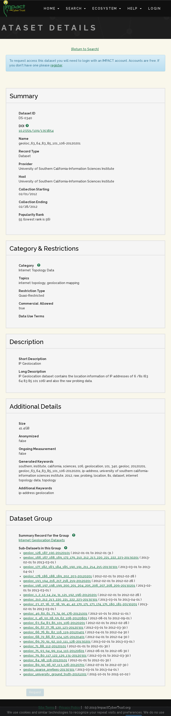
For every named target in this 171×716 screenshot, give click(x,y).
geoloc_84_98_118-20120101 (45, 660)
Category (29, 265)
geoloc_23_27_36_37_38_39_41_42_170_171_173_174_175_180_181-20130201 (80, 604)
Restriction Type (32, 291)
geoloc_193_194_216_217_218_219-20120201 (57, 581)
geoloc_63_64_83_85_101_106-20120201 (54, 623)
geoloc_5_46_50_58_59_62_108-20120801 (55, 618)
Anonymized (29, 436)
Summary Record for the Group (47, 535)
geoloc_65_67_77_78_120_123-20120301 (53, 627)
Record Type (29, 151)
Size (22, 423)
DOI (24, 126)
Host (22, 176)
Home (51, 8)
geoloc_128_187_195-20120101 (46, 553)
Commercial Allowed (36, 303)
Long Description (32, 371)
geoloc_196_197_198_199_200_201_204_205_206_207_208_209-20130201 (79, 585)
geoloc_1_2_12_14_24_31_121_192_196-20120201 (60, 595)
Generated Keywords (36, 461)
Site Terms (46, 707)
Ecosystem (106, 8)
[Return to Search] (85, 49)
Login (154, 8)
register (56, 65)
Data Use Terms (31, 316)
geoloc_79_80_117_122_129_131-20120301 (55, 655)
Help (135, 8)
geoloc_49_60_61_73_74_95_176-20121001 (55, 613)
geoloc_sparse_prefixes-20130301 (49, 669)
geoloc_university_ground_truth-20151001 (55, 674)
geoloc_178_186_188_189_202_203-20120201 (57, 576)
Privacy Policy (69, 707)
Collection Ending (33, 202)
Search (76, 8)
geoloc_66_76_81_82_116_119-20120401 (53, 632)
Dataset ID (27, 113)
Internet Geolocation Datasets (42, 540)
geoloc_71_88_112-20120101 (44, 646)
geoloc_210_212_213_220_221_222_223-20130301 (60, 599)
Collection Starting (34, 189)
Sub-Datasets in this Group (43, 548)
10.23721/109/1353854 (36, 130)
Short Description (32, 359)
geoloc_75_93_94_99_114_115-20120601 (53, 651)
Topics (24, 278)
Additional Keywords (35, 488)
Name (23, 138)
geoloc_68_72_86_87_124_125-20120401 (54, 637)
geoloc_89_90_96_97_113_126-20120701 (54, 665)
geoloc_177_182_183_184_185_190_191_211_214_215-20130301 (70, 567)
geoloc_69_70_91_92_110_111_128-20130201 (57, 641)
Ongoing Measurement (37, 449)
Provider (26, 164)
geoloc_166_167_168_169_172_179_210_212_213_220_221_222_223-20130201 (81, 557)
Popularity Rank (31, 214)
